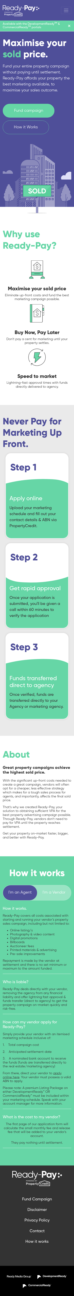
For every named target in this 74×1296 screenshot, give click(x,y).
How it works (37, 1242)
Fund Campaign (37, 1199)
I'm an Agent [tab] (20, 892)
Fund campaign (28, 111)
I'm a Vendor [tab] (54, 892)
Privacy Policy (37, 1220)
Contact (37, 1231)
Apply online (26, 498)
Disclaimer (37, 1210)
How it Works (26, 127)
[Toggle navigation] (66, 10)
